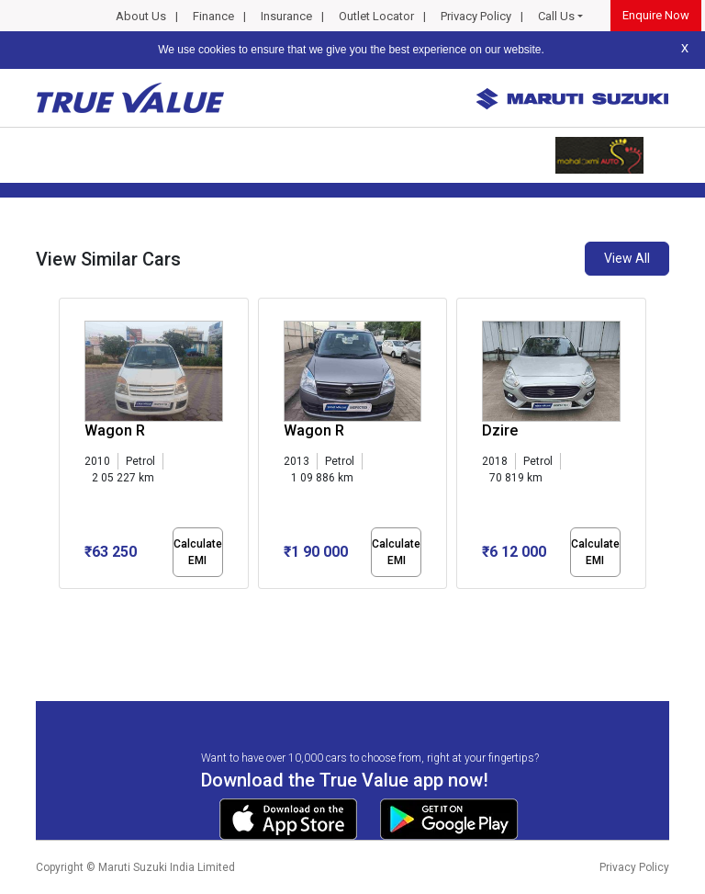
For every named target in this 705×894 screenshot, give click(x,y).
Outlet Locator (376, 16)
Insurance (286, 16)
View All (627, 258)
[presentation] (68, 446)
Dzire (500, 430)
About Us (141, 16)
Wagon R (114, 430)
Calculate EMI (197, 552)
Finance (213, 16)
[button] (64, 604)
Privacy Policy (476, 16)
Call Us (556, 16)
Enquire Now (655, 15)
